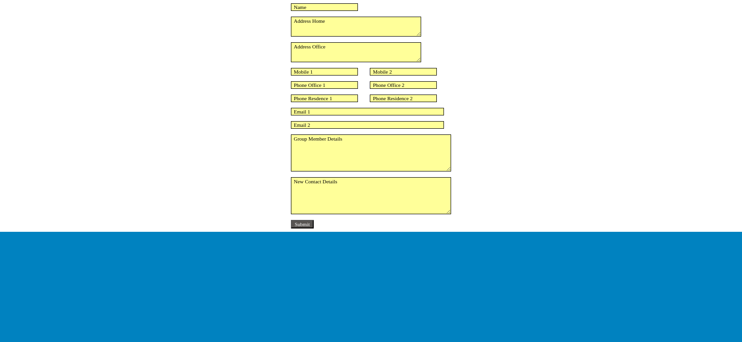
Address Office (356, 52)
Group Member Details (371, 152)
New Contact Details (371, 195)
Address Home (356, 27)
